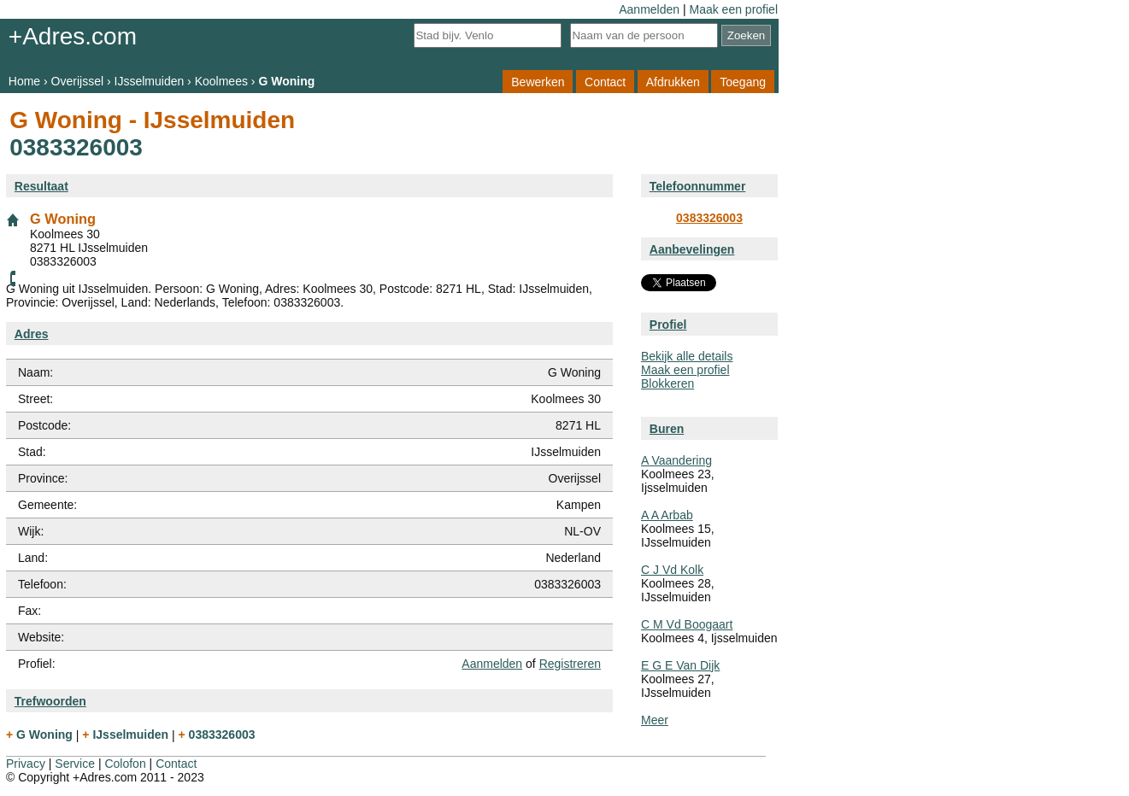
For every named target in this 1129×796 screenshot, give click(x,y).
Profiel (668, 324)
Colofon (124, 763)
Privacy (25, 763)
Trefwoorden (50, 701)
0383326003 (709, 218)
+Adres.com (73, 36)
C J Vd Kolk (672, 570)
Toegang (743, 81)
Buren (667, 429)
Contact (605, 81)
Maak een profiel (733, 9)
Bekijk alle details (686, 356)
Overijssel (77, 81)
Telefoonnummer (698, 186)
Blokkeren (667, 383)
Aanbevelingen (692, 249)
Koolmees (221, 81)
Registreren (570, 663)
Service (75, 763)
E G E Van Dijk (680, 665)
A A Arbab (667, 515)
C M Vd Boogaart (686, 624)
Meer (654, 720)
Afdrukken (673, 81)
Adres (32, 334)
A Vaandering (676, 460)
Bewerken (537, 81)
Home (24, 81)
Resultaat (41, 186)
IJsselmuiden (150, 81)
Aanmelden (649, 9)
